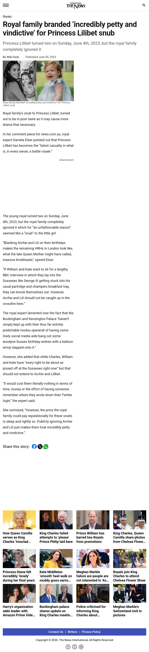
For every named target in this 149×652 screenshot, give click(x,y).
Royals (7, 16)
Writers (72, 632)
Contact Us (56, 632)
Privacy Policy (91, 632)
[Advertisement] (38, 185)
